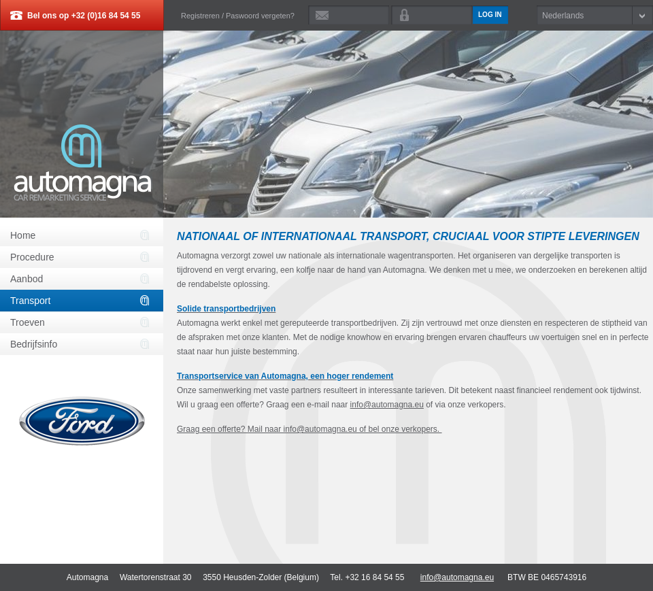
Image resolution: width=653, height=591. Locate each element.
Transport (30, 300)
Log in (489, 14)
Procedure (32, 257)
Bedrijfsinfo (33, 344)
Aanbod (26, 278)
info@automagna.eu (387, 404)
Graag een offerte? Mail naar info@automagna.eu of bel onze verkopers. (309, 429)
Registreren (200, 16)
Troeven (27, 322)
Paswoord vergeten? (260, 16)
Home (22, 235)
